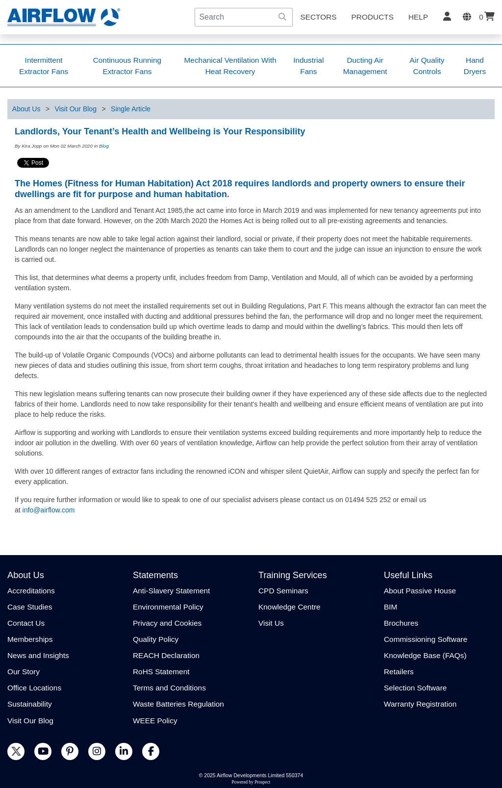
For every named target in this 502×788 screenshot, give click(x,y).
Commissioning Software (425, 639)
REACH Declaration (166, 655)
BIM (390, 607)
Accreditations (31, 590)
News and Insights (38, 655)
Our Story (23, 671)
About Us (26, 109)
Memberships (29, 639)
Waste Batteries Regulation (178, 704)
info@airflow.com (49, 510)
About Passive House (420, 590)
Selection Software (415, 688)
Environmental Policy (168, 607)
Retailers (399, 671)
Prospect (262, 782)
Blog (104, 146)
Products (372, 17)
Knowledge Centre (289, 607)
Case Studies (29, 607)
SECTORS (318, 17)
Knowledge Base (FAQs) (425, 655)
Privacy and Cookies (167, 623)
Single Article (131, 109)
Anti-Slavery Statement (171, 590)
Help (418, 17)
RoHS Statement (161, 671)
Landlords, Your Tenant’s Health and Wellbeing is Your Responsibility (160, 131)
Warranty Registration (420, 704)
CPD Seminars (283, 590)
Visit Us (271, 623)
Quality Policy (155, 639)
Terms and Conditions (169, 688)
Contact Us (26, 623)
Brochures (401, 623)
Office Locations (34, 688)
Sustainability (29, 704)
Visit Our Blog (76, 109)
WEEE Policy (155, 720)
